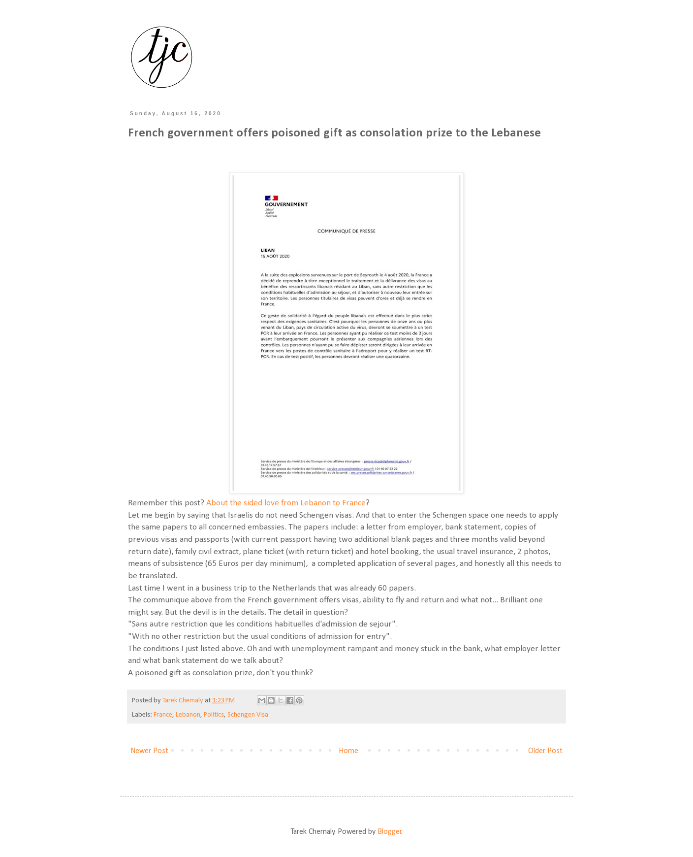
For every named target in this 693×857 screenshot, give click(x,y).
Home (348, 751)
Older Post (545, 751)
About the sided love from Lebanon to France (285, 503)
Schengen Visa (247, 715)
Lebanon (188, 715)
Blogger (390, 832)
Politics (214, 715)
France (163, 715)
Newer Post (149, 751)
